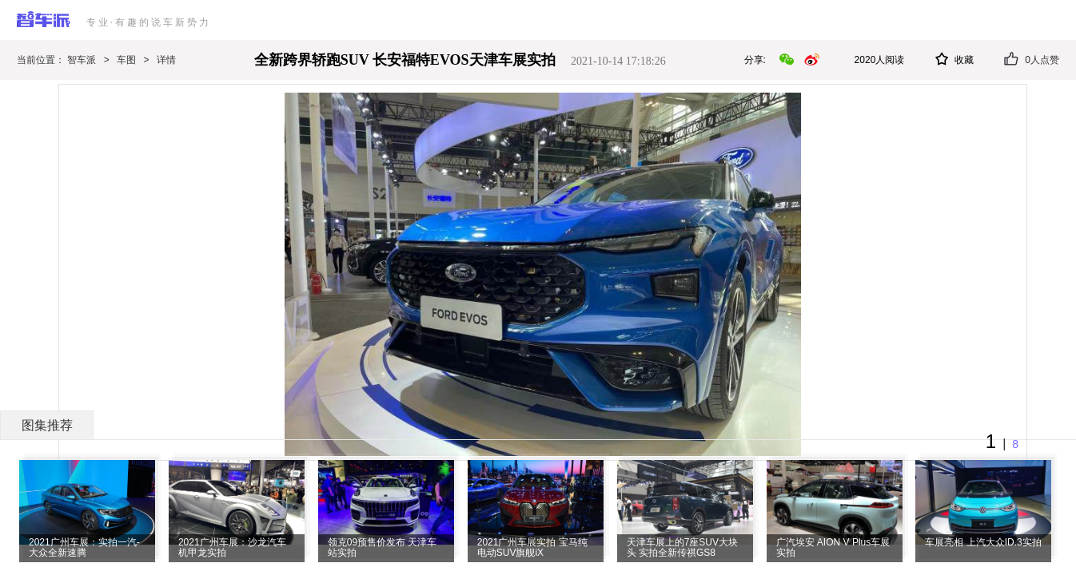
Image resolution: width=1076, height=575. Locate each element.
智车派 (81, 59)
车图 (126, 59)
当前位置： (42, 59)
